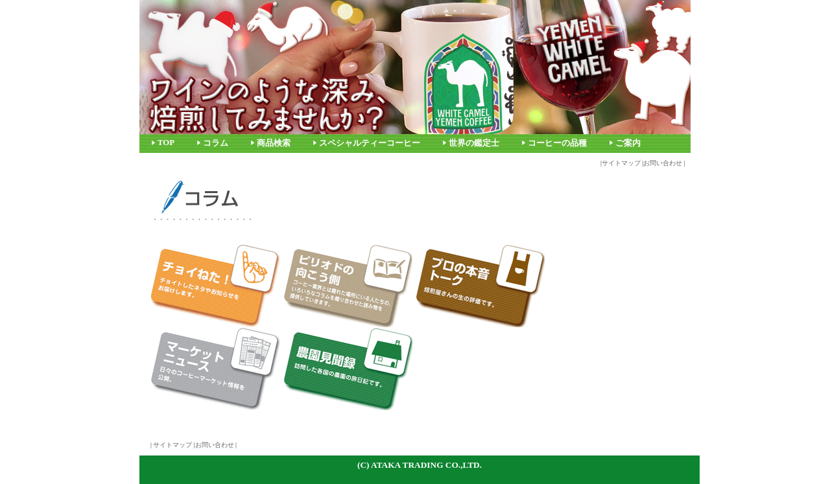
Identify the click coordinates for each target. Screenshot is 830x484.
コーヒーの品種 (557, 143)
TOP (166, 142)
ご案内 (628, 143)
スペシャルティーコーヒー (369, 143)
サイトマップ (621, 163)
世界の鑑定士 (474, 143)
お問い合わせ (662, 163)
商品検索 (273, 143)
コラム (215, 143)
